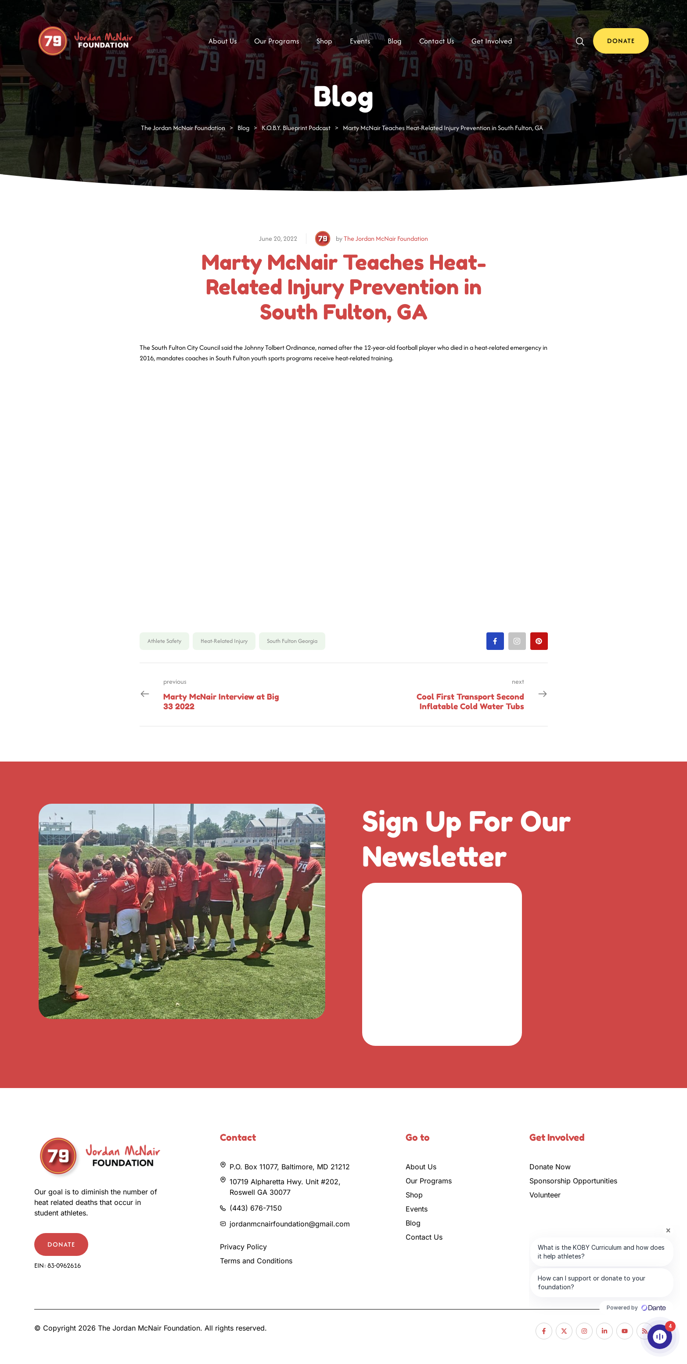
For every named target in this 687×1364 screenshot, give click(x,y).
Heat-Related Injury (224, 641)
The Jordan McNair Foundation (386, 238)
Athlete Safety (164, 641)
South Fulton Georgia (292, 641)
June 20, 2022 (278, 238)
